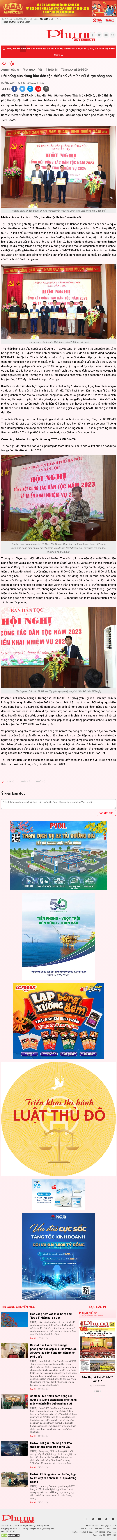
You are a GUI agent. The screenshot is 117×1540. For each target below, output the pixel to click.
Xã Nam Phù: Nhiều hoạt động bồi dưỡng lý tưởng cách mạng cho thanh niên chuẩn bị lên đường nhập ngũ (53, 1399)
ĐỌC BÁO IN (97, 1306)
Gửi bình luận (106, 812)
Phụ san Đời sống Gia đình (105, 48)
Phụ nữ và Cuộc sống (86, 48)
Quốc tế (57, 55)
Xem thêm (97, 1396)
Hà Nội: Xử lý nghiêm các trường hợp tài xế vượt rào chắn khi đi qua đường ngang (53, 1478)
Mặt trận (16, 48)
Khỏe (57, 48)
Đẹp (61, 48)
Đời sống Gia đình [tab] (92, 1315)
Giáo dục (50, 48)
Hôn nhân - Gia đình (34, 48)
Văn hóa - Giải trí (70, 48)
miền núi (25, 781)
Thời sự (9, 48)
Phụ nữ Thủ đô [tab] (88, 1313)
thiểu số (40, 781)
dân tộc (11, 781)
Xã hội (23, 48)
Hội (44, 48)
